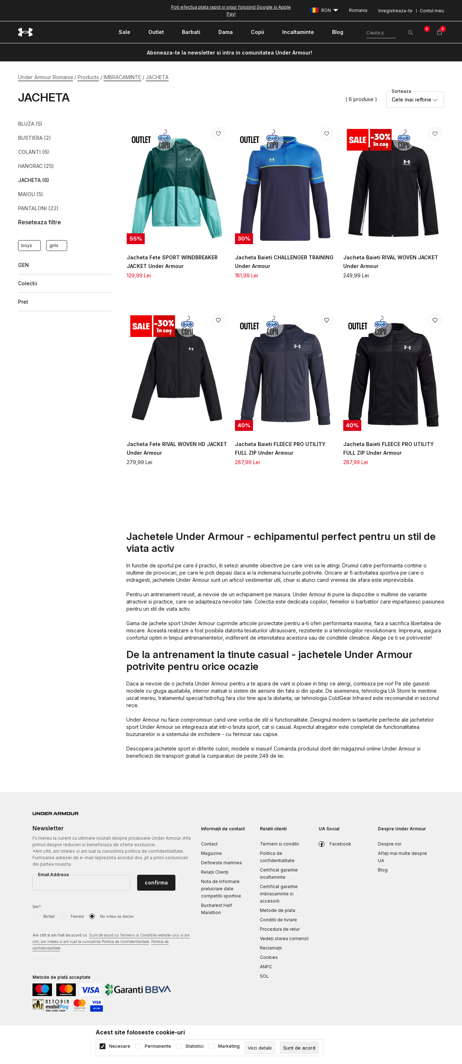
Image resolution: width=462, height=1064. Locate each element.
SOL (264, 976)
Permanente (158, 1046)
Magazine (211, 853)
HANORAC (36, 166)
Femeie (77, 916)
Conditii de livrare (278, 919)
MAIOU (30, 194)
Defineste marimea (221, 862)
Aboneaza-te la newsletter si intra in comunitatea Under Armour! (229, 52)
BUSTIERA (34, 137)
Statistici (195, 1046)
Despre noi (389, 844)
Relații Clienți (214, 872)
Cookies (269, 957)
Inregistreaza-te (395, 10)
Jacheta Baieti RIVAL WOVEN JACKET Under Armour (390, 261)
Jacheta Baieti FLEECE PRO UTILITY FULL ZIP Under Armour (280, 448)
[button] (65, 222)
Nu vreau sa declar (117, 916)
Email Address (53, 874)
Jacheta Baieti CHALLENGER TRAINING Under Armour (284, 261)
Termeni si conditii (279, 844)
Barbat (49, 916)
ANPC (266, 966)
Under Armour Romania (45, 77)
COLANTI (33, 152)
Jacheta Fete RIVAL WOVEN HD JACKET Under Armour (177, 448)
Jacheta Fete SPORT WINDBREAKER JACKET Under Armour (172, 261)
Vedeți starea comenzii (284, 938)
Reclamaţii (271, 948)
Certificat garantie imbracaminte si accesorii (279, 894)
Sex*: (37, 906)
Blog (383, 870)
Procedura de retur (280, 929)
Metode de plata (277, 910)
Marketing (229, 1046)
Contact (209, 844)
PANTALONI (38, 208)
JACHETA (33, 180)
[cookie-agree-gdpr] (299, 1048)
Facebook (340, 844)
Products (88, 77)
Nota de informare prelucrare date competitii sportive (221, 889)
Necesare (119, 1046)
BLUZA (30, 123)
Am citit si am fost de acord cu (111, 942)
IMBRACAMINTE (122, 77)
